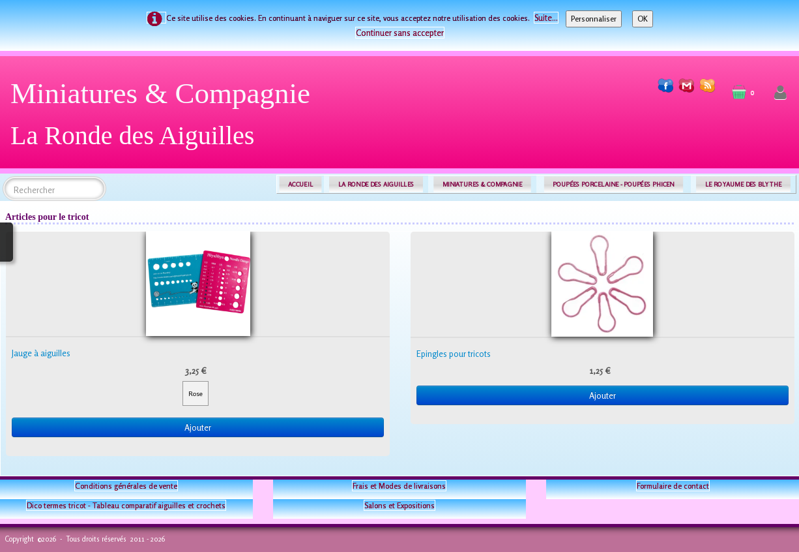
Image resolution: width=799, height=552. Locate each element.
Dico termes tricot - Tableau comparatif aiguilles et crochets (126, 505)
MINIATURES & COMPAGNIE (482, 184)
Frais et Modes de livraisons (399, 486)
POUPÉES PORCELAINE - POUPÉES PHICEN (613, 184)
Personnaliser (594, 18)
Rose (195, 393)
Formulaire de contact (673, 486)
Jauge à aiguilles (41, 353)
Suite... (546, 17)
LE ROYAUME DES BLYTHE (743, 184)
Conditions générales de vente (126, 486)
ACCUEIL (300, 184)
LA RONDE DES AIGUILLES (376, 184)
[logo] (165, 119)
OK (642, 18)
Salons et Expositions (399, 505)
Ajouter (197, 427)
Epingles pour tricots (453, 353)
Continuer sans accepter (400, 32)
